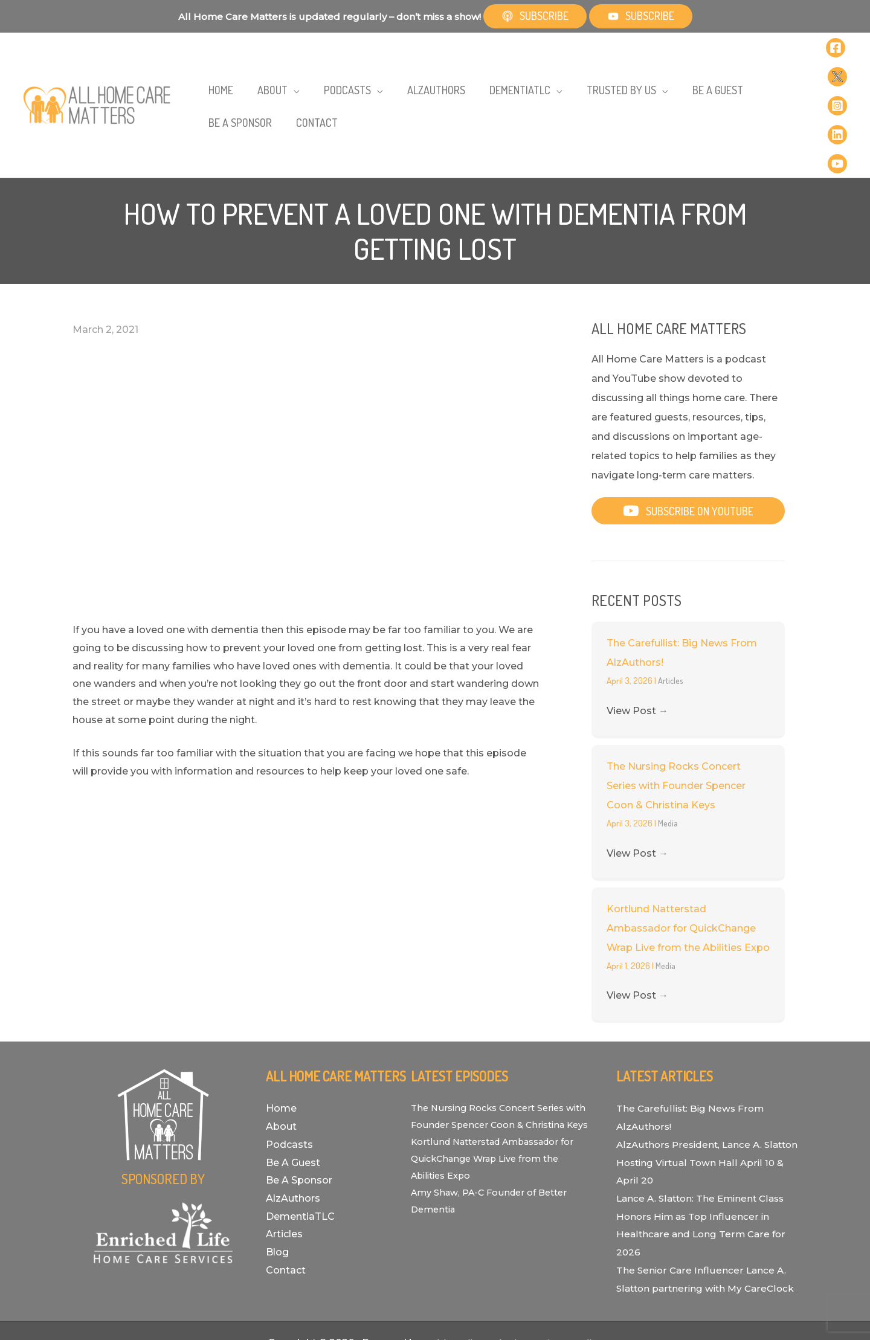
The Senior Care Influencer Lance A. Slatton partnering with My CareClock (702, 1215)
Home (281, 1036)
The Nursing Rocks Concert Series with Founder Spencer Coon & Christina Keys (676, 713)
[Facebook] (812, 49)
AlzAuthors (293, 1126)
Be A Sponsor (299, 1107)
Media (669, 750)
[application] (272, 70)
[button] (688, 438)
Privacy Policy (571, 1288)
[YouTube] (813, 88)
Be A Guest (293, 1090)
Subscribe (535, 15)
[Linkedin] (836, 69)
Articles (671, 608)
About (281, 1054)
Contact (286, 1197)
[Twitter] (835, 49)
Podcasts (289, 1072)
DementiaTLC (300, 1144)
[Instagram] (813, 69)
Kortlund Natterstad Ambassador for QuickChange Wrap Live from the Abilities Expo (688, 856)
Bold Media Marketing (475, 1288)
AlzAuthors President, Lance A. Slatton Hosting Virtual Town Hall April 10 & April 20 (697, 1089)
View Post (637, 638)
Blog (277, 1179)
